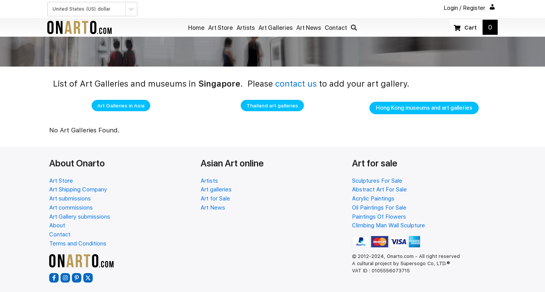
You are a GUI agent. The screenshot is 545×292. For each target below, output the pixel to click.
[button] (354, 28)
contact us (296, 84)
